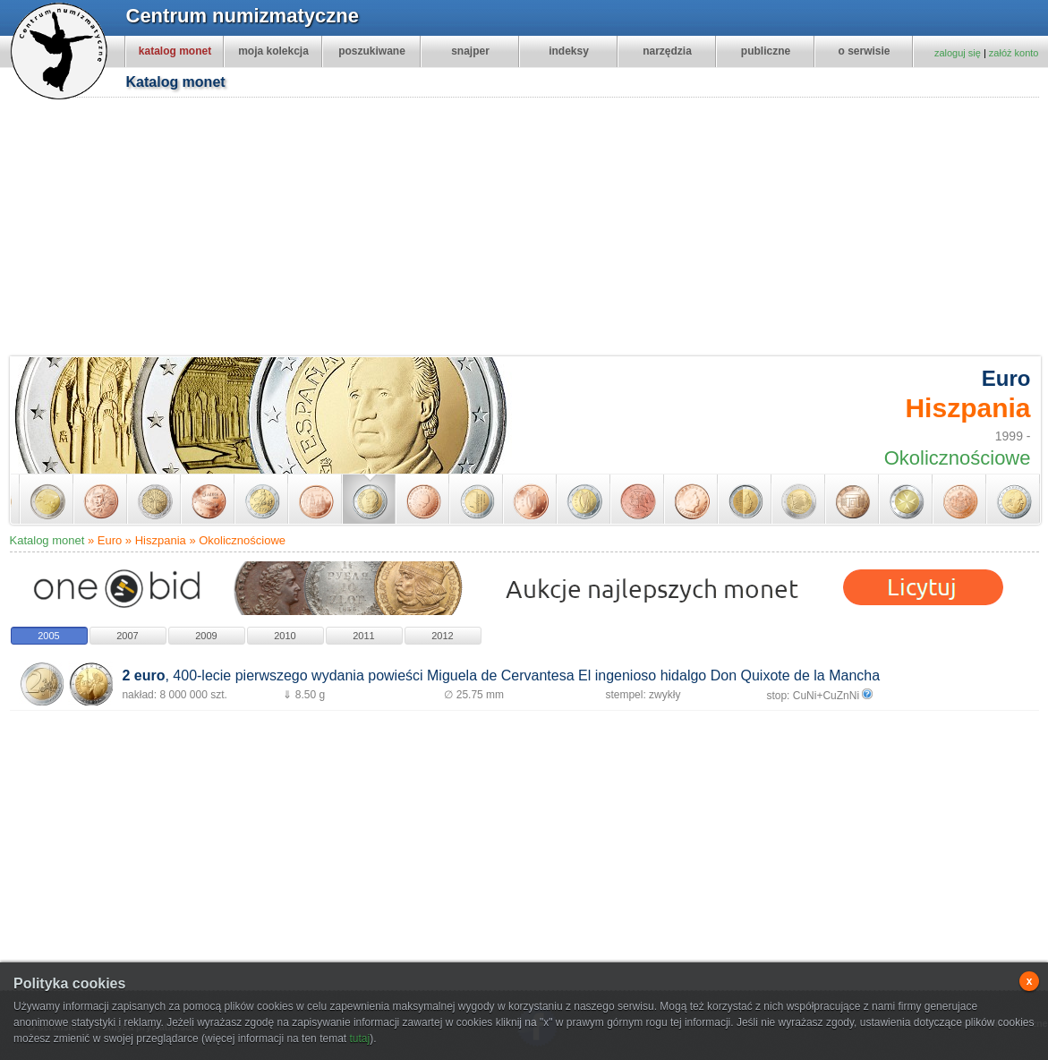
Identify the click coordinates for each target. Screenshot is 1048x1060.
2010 (284, 635)
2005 (48, 635)
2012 (442, 635)
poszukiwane (371, 51)
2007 (127, 635)
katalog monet (175, 51)
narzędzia (667, 51)
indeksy (569, 51)
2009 (206, 635)
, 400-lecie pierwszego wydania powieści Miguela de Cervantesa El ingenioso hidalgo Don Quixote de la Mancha (501, 675)
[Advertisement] (356, 229)
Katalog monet (47, 540)
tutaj (359, 1038)
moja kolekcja (273, 51)
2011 (363, 635)
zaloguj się (957, 52)
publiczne (765, 51)
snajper (470, 51)
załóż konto (1014, 52)
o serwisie (864, 51)
